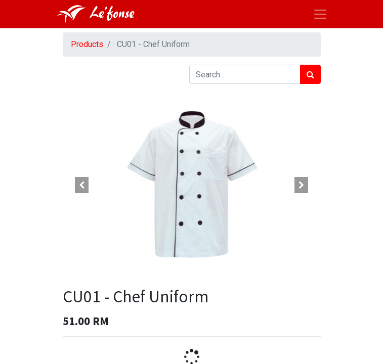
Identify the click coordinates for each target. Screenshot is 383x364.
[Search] (310, 74)
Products (87, 44)
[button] (82, 185)
